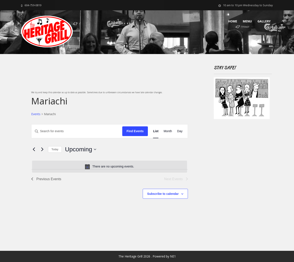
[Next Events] (42, 149)
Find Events (135, 131)
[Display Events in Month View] (168, 131)
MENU (247, 21)
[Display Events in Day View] (180, 131)
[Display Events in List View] (155, 131)
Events (35, 114)
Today (54, 149)
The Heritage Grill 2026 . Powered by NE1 (147, 256)
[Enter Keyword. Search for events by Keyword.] (76, 131)
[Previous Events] (33, 149)
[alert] (109, 167)
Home (232, 21)
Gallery (264, 21)
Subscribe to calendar (163, 193)
